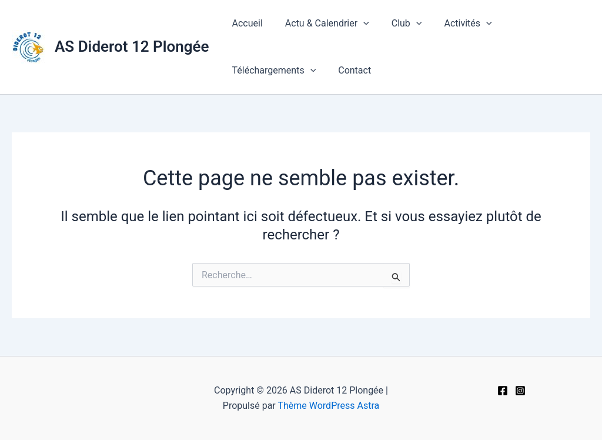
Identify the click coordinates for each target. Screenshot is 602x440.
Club (398, 23)
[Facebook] (502, 390)
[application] (358, 23)
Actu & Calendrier (322, 23)
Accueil (245, 23)
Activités (455, 23)
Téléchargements (272, 70)
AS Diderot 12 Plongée (132, 46)
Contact (349, 70)
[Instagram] (520, 390)
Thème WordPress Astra (328, 405)
